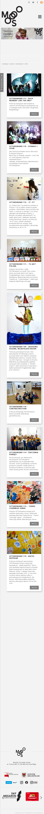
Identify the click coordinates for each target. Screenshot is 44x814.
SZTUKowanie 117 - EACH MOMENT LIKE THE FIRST (21, 99)
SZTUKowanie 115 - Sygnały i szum (23, 147)
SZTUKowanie (19, 64)
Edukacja (5, 64)
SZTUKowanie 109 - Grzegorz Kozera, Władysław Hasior (23, 348)
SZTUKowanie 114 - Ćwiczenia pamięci (23, 453)
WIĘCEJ (34, 114)
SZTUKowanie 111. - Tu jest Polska (22, 265)
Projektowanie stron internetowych (34, 813)
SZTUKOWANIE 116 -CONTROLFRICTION (18, 407)
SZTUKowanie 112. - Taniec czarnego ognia (22, 507)
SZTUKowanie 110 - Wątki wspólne (21, 557)
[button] (29, 2)
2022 (26, 64)
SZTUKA (12, 64)
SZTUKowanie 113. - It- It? (22, 202)
